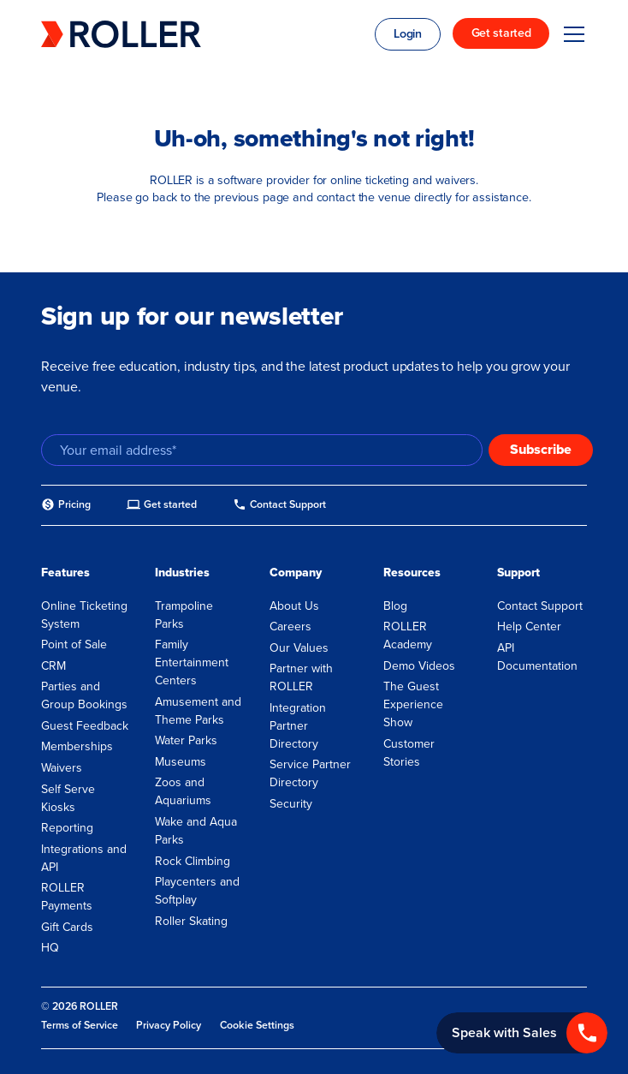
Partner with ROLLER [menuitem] (301, 677)
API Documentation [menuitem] (537, 657)
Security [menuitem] (291, 804)
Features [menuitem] (65, 573)
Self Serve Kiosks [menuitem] (68, 798)
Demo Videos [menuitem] (419, 666)
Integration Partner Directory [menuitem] (298, 726)
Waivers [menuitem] (61, 768)
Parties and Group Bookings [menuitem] (84, 695)
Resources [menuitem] (412, 573)
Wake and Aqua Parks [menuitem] (196, 831)
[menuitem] (66, 505)
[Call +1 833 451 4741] (521, 1032)
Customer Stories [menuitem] (409, 753)
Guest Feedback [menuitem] (84, 726)
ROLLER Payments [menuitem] (66, 897)
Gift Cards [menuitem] (67, 927)
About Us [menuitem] (294, 606)
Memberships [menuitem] (77, 746)
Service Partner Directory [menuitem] (310, 773)
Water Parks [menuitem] (186, 740)
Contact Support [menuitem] (540, 606)
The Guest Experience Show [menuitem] (413, 704)
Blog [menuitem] (395, 606)
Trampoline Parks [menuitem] (184, 615)
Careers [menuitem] (290, 626)
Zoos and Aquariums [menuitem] (183, 791)
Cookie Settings (257, 1025)
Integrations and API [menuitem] (84, 858)
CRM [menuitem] (53, 666)
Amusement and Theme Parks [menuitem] (198, 711)
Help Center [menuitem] (529, 626)
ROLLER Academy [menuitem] (407, 635)
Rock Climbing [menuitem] (192, 861)
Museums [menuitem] (180, 762)
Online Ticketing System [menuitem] (84, 615)
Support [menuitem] (518, 573)
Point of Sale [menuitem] (74, 644)
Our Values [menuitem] (299, 648)
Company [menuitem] (296, 573)
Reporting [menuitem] (67, 828)
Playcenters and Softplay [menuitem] (197, 891)
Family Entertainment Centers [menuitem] (191, 662)
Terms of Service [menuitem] (79, 1025)
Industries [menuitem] (182, 573)
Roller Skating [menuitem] (191, 921)
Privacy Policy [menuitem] (168, 1025)
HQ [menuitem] (50, 948)
